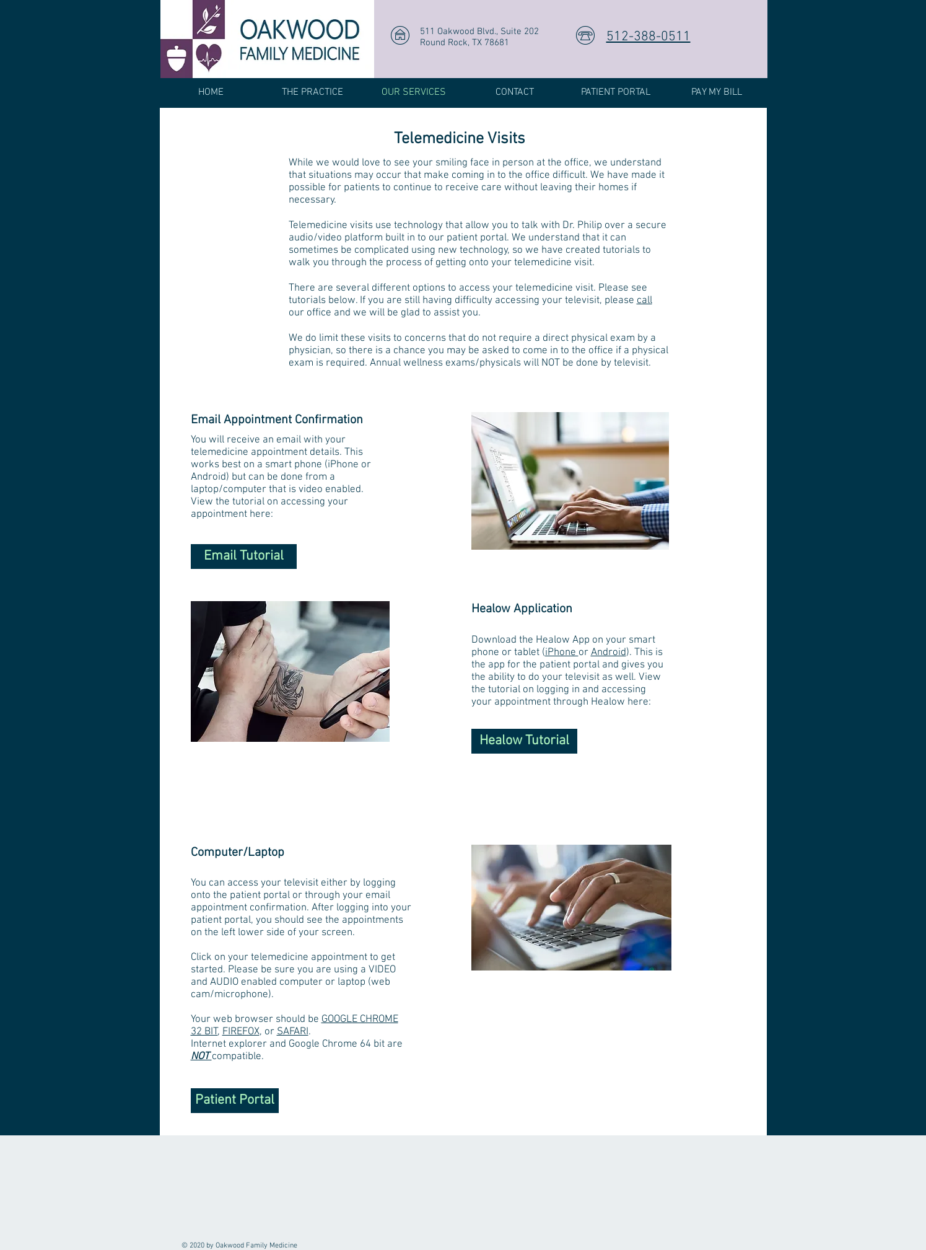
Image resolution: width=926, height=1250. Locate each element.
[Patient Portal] (235, 1100)
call (644, 300)
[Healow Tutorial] (524, 741)
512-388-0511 (648, 37)
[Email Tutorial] (244, 556)
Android (608, 652)
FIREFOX (241, 1032)
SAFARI (292, 1032)
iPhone (562, 652)
